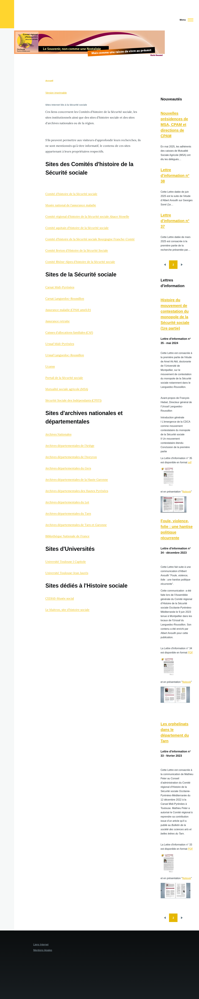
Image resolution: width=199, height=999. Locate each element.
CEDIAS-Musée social (59, 598)
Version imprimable (56, 92)
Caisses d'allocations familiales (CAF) (69, 332)
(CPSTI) (96, 400)
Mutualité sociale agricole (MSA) (66, 389)
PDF (190, 652)
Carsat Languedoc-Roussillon (64, 298)
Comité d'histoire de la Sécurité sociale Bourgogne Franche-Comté (90, 239)
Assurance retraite (57, 321)
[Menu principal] (185, 20)
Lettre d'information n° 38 (175, 175)
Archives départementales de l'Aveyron (71, 457)
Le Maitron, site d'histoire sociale (67, 609)
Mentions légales (42, 950)
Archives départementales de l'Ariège (69, 445)
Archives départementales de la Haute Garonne (76, 479)
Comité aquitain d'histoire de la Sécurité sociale (77, 228)
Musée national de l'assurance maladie (70, 205)
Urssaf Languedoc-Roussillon (64, 355)
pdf (189, 462)
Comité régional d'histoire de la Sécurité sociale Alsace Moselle (87, 216)
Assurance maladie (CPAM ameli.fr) (68, 310)
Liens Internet (40, 944)
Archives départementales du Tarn (68, 513)
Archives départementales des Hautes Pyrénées (76, 491)
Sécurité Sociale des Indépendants (68, 400)
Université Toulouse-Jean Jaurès (66, 573)
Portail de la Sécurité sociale (64, 378)
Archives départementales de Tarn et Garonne (76, 525)
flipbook (186, 491)
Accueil (49, 81)
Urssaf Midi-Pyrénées (59, 344)
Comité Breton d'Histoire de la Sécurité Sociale (76, 250)
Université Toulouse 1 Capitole (65, 561)
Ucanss (50, 366)
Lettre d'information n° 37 (175, 220)
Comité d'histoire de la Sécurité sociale (71, 194)
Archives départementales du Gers (68, 468)
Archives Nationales (58, 434)
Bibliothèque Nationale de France (67, 536)
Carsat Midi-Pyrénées (59, 287)
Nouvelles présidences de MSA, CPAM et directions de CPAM (174, 124)
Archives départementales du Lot (67, 502)
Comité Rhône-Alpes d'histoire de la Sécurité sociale (80, 262)
